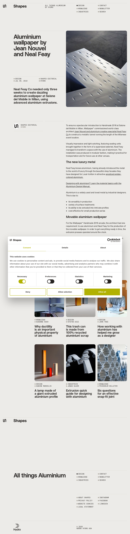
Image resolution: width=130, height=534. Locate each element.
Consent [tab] (27, 248)
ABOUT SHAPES (84, 497)
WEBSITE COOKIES (85, 504)
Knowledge (82, 9)
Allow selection (65, 292)
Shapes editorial (29, 125)
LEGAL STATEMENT (85, 507)
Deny (28, 292)
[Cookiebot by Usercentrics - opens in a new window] (109, 240)
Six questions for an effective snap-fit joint (108, 393)
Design (81, 5)
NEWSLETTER (105, 9)
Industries (83, 12)
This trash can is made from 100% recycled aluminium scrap (77, 331)
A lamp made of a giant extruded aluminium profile (46, 393)
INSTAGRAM (104, 497)
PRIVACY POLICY (85, 501)
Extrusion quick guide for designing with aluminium (79, 393)
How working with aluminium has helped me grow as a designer (110, 331)
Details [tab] (65, 248)
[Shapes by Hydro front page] (20, 6)
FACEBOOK (104, 501)
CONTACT (103, 5)
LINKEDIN (104, 504)
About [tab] (103, 248)
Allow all (102, 292)
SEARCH (103, 12)
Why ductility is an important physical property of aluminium (46, 331)
